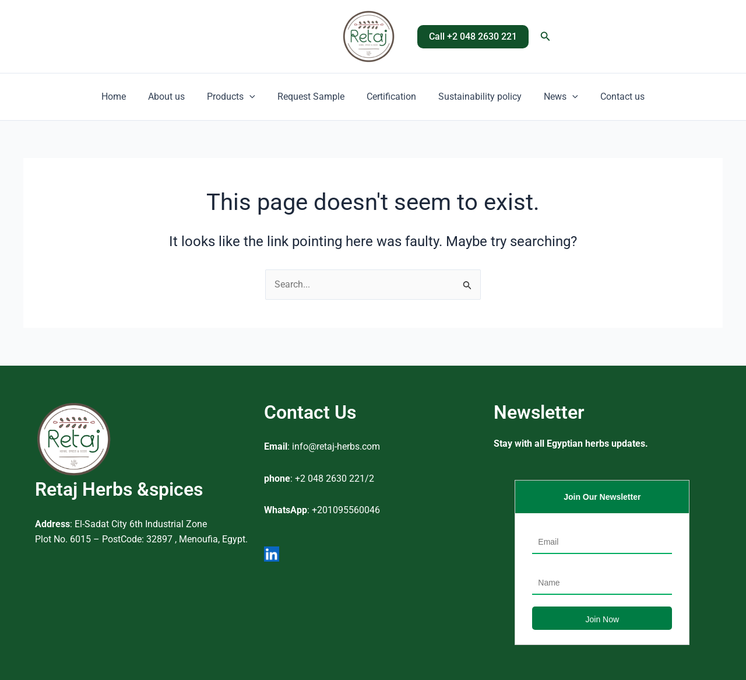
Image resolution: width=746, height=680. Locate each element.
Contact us (610, 96)
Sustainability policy (474, 96)
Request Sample (312, 96)
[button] (473, 36)
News (552, 96)
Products (236, 96)
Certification (389, 96)
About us (175, 96)
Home (126, 96)
